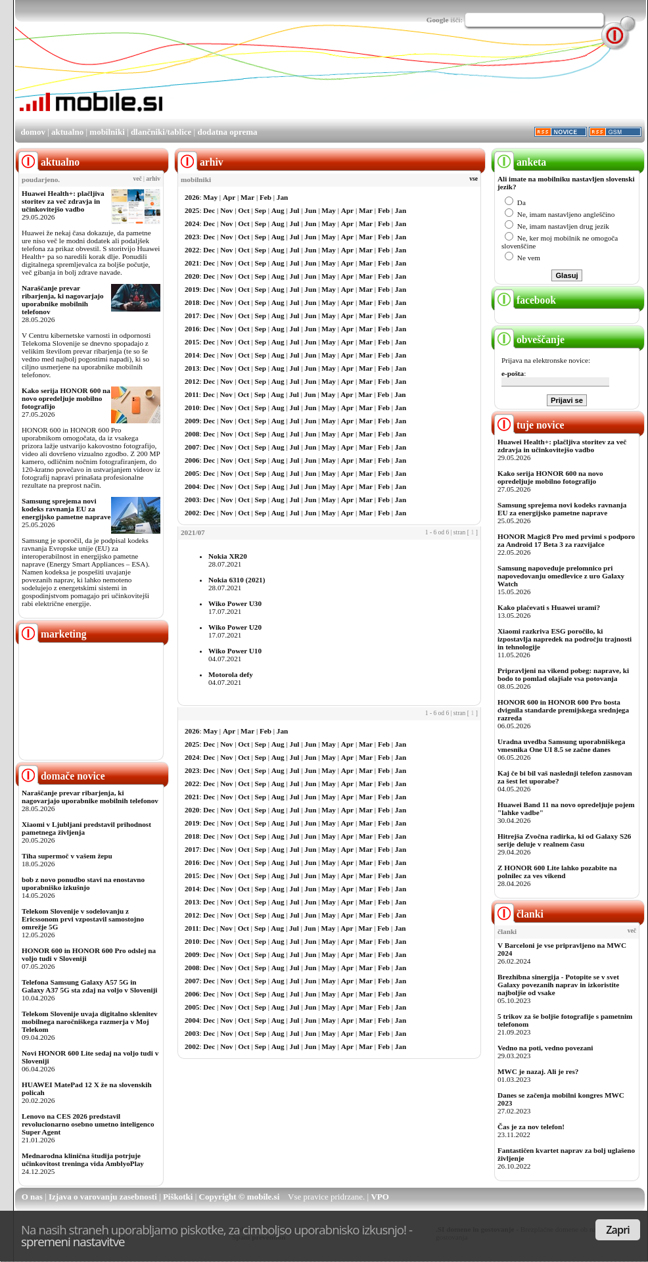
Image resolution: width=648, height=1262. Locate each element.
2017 (192, 315)
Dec (209, 210)
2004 (192, 486)
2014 (192, 355)
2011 (192, 394)
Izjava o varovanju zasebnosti (103, 1197)
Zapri (618, 1230)
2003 (192, 499)
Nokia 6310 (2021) (236, 580)
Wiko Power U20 (235, 627)
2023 (192, 237)
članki (519, 914)
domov (32, 132)
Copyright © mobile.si (239, 1197)
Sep (260, 210)
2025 (192, 210)
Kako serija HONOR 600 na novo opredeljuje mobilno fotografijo (66, 398)
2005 (192, 473)
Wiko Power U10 (235, 651)
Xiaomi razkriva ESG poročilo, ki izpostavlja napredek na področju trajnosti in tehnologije (565, 639)
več (137, 178)
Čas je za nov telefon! (531, 1127)
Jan (282, 197)
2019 (192, 289)
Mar (247, 197)
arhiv (153, 178)
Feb (265, 197)
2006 (192, 460)
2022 (192, 250)
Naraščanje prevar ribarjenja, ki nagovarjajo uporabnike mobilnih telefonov (63, 300)
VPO (379, 1197)
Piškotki (178, 1197)
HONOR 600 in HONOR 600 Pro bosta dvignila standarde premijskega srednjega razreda (563, 710)
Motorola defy (230, 674)
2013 (192, 368)
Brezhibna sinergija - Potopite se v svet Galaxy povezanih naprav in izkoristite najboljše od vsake (558, 984)
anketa (520, 162)
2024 (192, 223)
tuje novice (529, 425)
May (210, 197)
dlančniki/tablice (161, 132)
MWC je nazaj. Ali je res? (538, 1071)
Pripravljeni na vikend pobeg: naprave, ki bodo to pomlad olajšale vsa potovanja (563, 674)
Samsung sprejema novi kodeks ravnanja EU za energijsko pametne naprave (66, 509)
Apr (229, 197)
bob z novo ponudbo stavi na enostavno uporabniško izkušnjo (83, 883)
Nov (226, 210)
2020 (192, 276)
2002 (192, 513)
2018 (192, 302)
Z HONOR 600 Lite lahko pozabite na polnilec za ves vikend (557, 871)
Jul (295, 210)
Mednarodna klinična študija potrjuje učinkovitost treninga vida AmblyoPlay (83, 1159)
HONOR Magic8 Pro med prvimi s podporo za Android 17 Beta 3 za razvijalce (566, 540)
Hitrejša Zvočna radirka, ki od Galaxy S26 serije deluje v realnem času (564, 840)
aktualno (67, 132)
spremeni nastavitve (73, 1241)
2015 (192, 342)
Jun (310, 210)
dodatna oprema (227, 132)
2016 (192, 329)
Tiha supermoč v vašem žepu (67, 856)
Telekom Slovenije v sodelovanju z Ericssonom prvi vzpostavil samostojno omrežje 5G (83, 919)
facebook (525, 300)
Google (438, 20)
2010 (192, 407)
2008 (192, 434)
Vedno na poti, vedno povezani (545, 1048)
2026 (192, 197)
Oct (243, 210)
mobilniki (106, 132)
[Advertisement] (206, 86)
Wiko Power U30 (235, 603)
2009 (192, 421)
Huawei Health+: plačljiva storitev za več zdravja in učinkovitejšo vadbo (63, 201)
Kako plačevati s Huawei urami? (549, 607)
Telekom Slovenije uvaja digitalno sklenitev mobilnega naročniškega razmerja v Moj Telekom (90, 1021)
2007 (192, 447)
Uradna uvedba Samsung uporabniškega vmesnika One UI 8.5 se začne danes (561, 745)
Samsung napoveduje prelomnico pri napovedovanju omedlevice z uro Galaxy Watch (561, 576)
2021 (192, 263)
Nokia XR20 (227, 556)
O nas (32, 1197)
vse (473, 178)
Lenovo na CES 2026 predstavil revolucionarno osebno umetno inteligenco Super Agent (88, 1124)
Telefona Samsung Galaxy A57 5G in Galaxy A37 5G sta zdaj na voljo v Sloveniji (89, 986)
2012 (192, 381)
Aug (278, 210)
